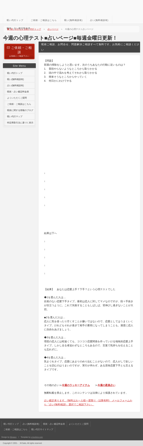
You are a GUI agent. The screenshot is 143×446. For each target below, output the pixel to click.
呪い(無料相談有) (73, 20)
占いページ (52, 29)
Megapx (13, 437)
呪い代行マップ (14, 116)
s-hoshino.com (37, 437)
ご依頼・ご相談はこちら (44, 20)
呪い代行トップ (15, 20)
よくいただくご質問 (17, 98)
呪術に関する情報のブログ (20, 110)
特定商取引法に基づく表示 (20, 122)
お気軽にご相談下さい (19, 51)
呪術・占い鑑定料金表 (18, 28)
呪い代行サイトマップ (42, 429)
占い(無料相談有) (99, 20)
